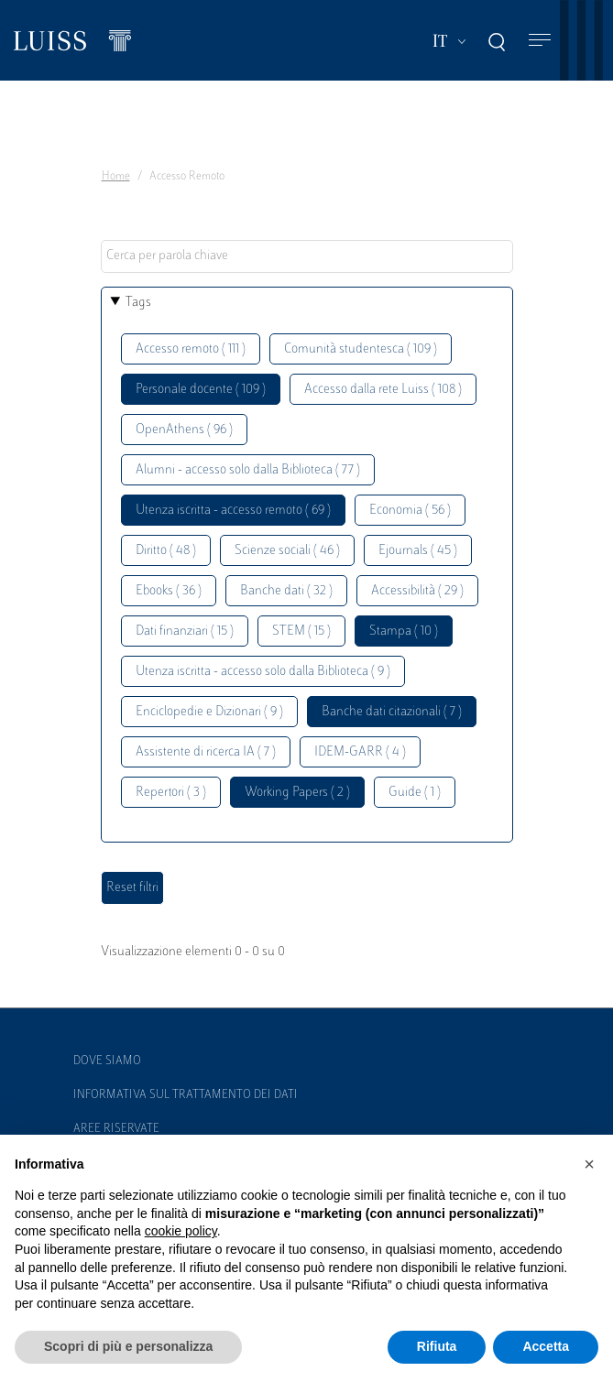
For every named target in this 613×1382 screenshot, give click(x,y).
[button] (589, 1164)
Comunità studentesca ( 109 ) (360, 349)
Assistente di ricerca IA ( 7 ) (206, 752)
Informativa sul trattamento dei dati (185, 1095)
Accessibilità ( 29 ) (417, 591)
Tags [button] (138, 303)
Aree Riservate (116, 1129)
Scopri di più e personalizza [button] (128, 1346)
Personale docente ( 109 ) (201, 390)
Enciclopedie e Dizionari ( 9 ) (209, 712)
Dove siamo (107, 1061)
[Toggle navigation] (540, 41)
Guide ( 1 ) (415, 793)
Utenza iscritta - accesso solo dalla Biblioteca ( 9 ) (263, 672)
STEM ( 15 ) (301, 631)
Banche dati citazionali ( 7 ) (392, 712)
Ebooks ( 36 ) (169, 591)
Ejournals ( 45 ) (417, 551)
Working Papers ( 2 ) (297, 793)
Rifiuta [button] (437, 1346)
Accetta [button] (545, 1346)
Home (116, 176)
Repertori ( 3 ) (171, 793)
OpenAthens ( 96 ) (184, 430)
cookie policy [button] (181, 1231)
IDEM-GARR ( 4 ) (360, 752)
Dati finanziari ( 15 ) (185, 631)
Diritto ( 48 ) (166, 551)
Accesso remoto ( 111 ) (191, 349)
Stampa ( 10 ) (403, 631)
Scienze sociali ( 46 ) (287, 551)
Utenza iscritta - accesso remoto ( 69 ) (233, 510)
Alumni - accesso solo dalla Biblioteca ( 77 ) (248, 470)
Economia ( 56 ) (410, 510)
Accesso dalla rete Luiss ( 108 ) (383, 390)
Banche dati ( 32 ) (286, 591)
